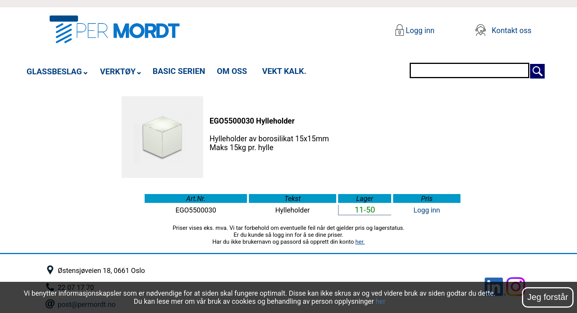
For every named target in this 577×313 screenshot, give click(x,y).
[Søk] (537, 70)
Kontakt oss (511, 30)
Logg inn (419, 30)
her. (360, 241)
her (380, 301)
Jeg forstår (547, 297)
